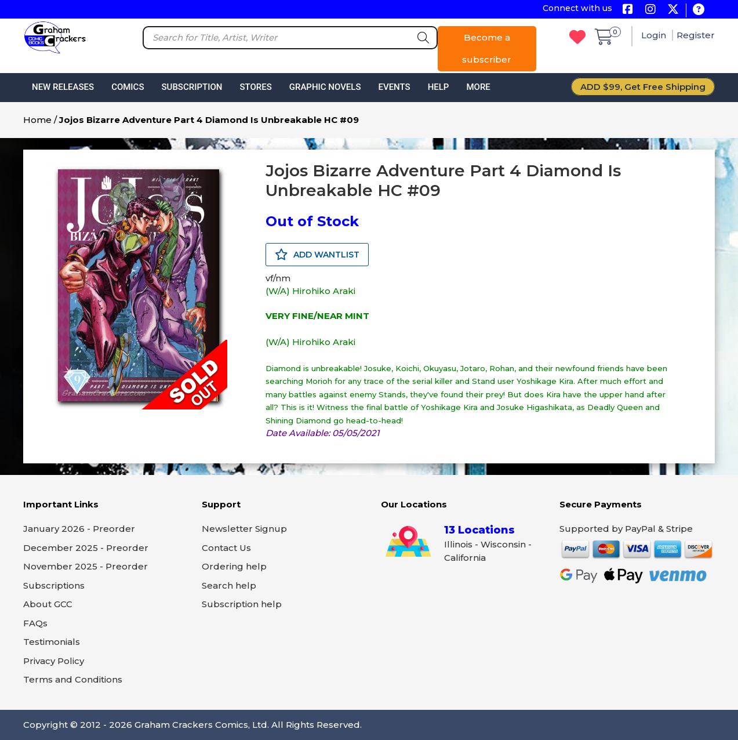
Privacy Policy (53, 660)
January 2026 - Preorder (79, 528)
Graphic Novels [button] (325, 87)
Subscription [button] (192, 87)
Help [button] (438, 87)
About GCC (47, 604)
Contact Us (226, 547)
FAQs (35, 623)
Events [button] (394, 87)
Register (696, 35)
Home (37, 119)
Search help (229, 585)
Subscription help (242, 604)
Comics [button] (127, 87)
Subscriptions (54, 585)
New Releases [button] (63, 87)
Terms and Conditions (72, 679)
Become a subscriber (486, 48)
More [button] (478, 87)
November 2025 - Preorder (85, 566)
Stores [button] (255, 87)
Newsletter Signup (244, 528)
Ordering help (234, 566)
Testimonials (51, 641)
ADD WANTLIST (317, 254)
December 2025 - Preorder (85, 547)
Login (654, 35)
